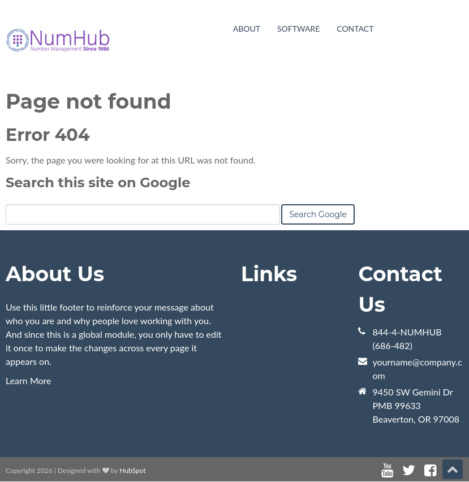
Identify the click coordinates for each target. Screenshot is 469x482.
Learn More (28, 380)
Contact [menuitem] (355, 28)
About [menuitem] (246, 28)
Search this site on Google (98, 182)
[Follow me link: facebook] (430, 470)
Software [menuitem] (298, 28)
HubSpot (132, 470)
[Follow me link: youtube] (387, 470)
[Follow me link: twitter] (409, 470)
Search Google (318, 214)
